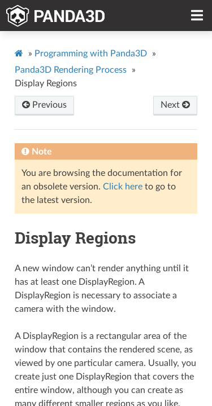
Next (175, 104)
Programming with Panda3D (90, 53)
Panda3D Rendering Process (71, 69)
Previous (44, 104)
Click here (122, 186)
